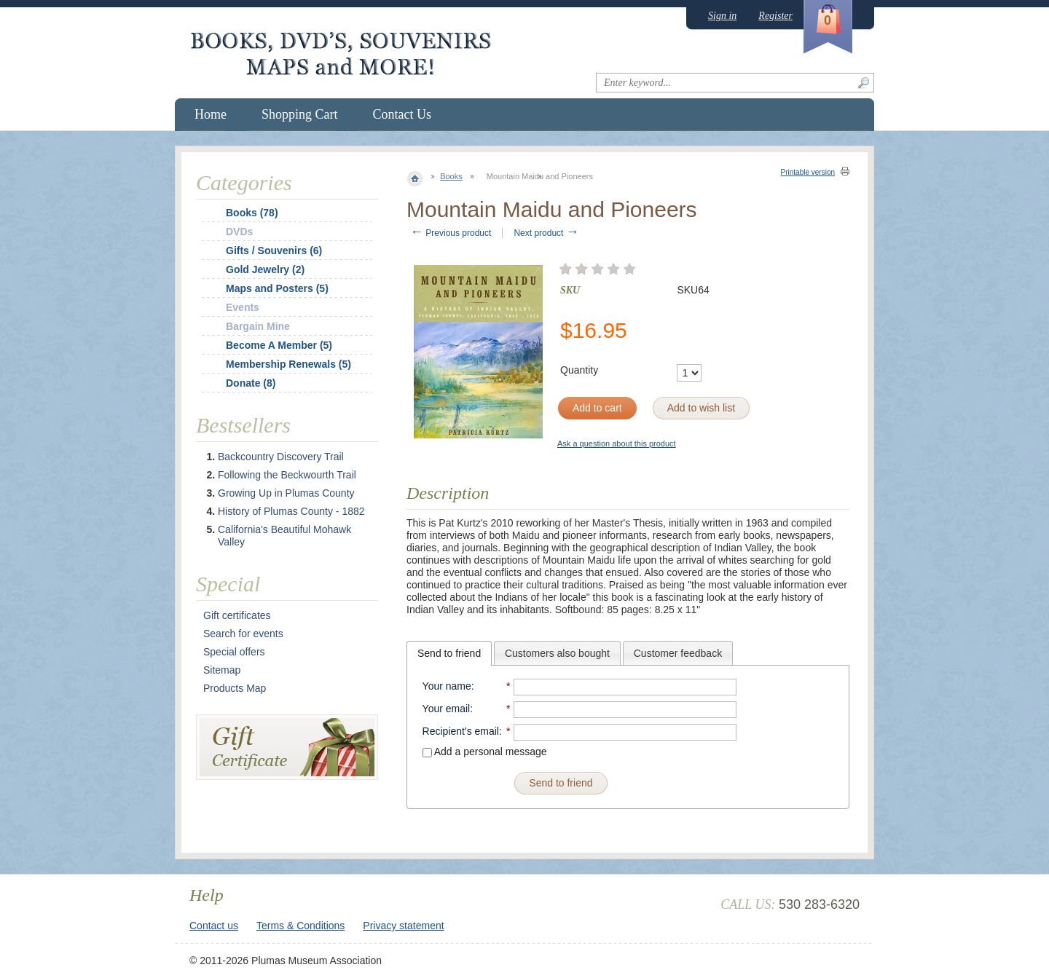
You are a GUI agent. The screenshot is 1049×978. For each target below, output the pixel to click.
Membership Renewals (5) (288, 364)
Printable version (808, 172)
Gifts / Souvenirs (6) (274, 250)
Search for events (243, 633)
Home (211, 114)
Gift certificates (237, 615)
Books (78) (252, 212)
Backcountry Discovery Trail (281, 456)
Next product (546, 233)
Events (242, 307)
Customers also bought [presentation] (557, 653)
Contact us (213, 925)
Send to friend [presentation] (449, 653)
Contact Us (402, 114)
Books (451, 176)
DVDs (239, 231)
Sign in (722, 15)
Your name (447, 686)
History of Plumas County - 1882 (291, 511)
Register (775, 15)
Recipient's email (461, 731)
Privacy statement (403, 925)
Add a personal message (485, 751)
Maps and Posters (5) (277, 288)
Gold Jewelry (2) (265, 269)
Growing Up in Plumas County (286, 493)
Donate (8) (250, 383)
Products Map (234, 688)
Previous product (450, 233)
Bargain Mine (258, 326)
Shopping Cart (300, 114)
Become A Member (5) (279, 345)
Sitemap (221, 670)
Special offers (234, 652)
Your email (447, 708)
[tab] (449, 653)
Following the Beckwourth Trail (287, 475)
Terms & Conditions (300, 925)
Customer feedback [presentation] (678, 653)
